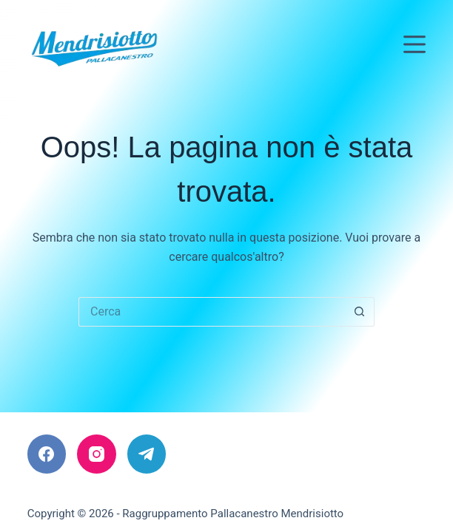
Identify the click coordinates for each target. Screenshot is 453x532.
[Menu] (414, 44)
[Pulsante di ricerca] (360, 312)
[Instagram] (96, 454)
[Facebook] (47, 454)
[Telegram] (147, 454)
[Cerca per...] (211, 312)
